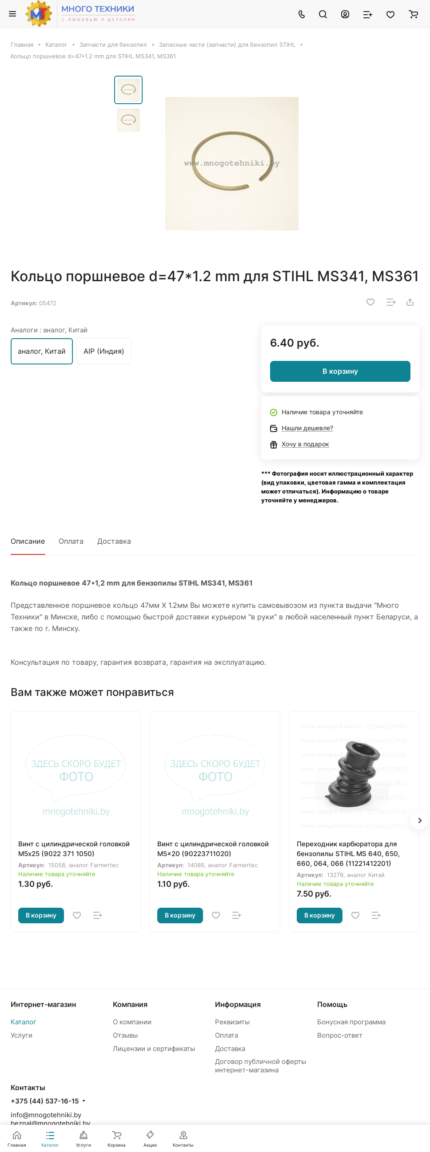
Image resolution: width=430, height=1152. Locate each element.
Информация (238, 1004)
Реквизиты (232, 1022)
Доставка (114, 541)
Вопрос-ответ (339, 1035)
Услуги (21, 1035)
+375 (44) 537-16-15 (45, 1101)
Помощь (332, 1004)
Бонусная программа (351, 1022)
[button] (419, 820)
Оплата (71, 541)
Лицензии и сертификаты (154, 1048)
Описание (28, 541)
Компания (130, 1004)
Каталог (23, 1022)
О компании (132, 1022)
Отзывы (125, 1035)
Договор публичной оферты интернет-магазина (260, 1065)
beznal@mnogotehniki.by (50, 1123)
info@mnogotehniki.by (46, 1115)
